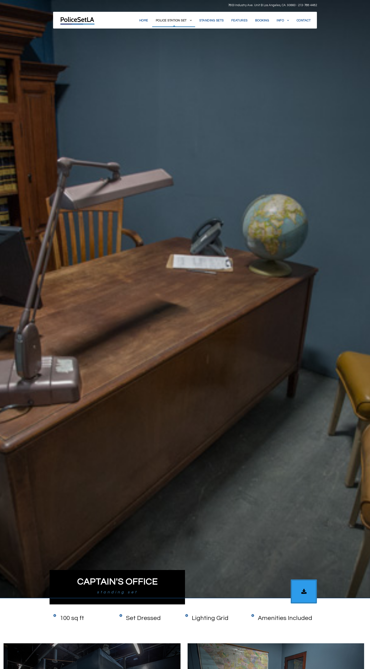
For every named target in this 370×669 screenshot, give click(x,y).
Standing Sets (211, 20)
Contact (304, 20)
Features (239, 20)
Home (143, 20)
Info (280, 20)
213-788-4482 (307, 5)
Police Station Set (171, 20)
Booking (262, 20)
